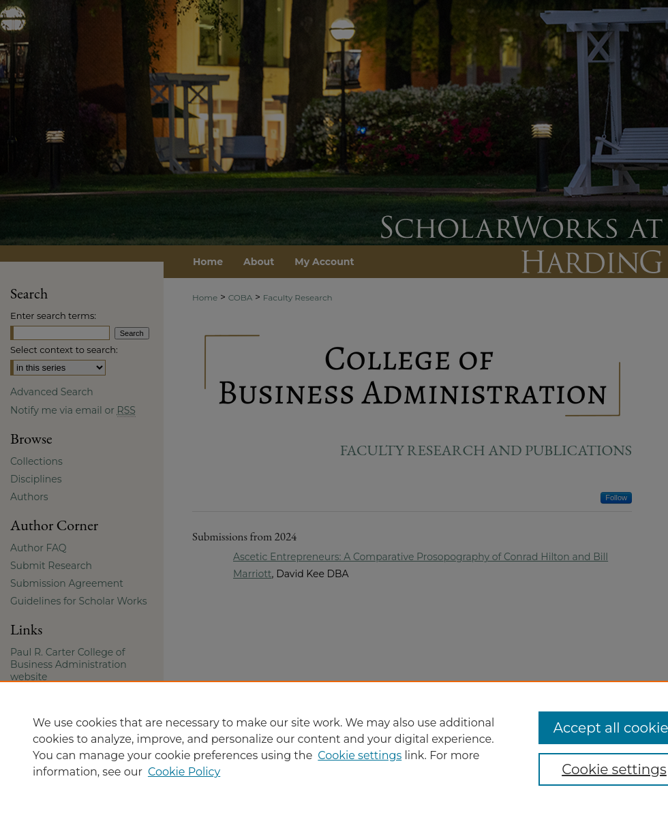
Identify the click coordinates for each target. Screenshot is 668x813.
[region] (334, 747)
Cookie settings (359, 755)
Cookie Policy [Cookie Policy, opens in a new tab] (184, 771)
